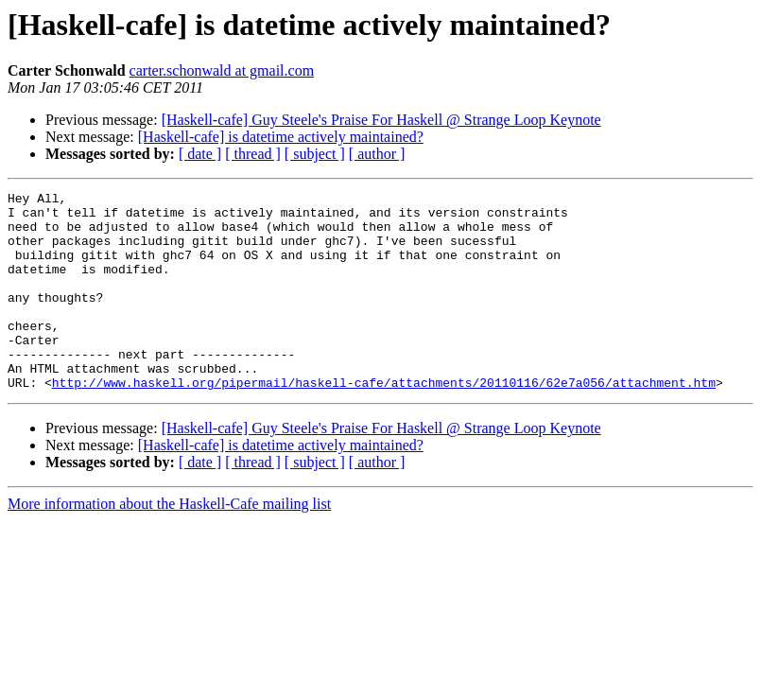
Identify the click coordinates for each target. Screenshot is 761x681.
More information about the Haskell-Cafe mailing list (169, 543)
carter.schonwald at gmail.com (222, 70)
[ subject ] (315, 154)
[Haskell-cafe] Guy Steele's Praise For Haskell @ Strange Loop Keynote (381, 120)
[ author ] (377, 154)
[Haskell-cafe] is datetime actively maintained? (281, 137)
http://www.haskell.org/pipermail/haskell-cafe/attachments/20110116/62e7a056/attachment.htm (384, 421)
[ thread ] (253, 154)
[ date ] (200, 154)
